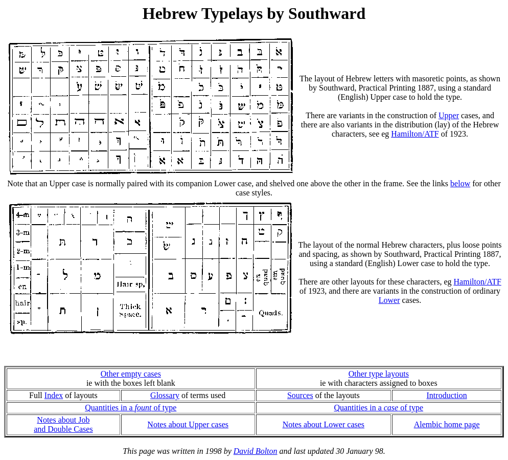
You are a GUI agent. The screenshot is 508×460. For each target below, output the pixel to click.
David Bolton (256, 451)
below (460, 183)
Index (53, 395)
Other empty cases (131, 373)
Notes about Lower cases (323, 424)
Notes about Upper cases (187, 424)
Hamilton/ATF (414, 133)
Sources (300, 395)
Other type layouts (379, 373)
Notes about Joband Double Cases (63, 424)
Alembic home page (447, 424)
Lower (389, 300)
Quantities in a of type (130, 407)
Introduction (447, 395)
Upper (448, 115)
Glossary (164, 395)
